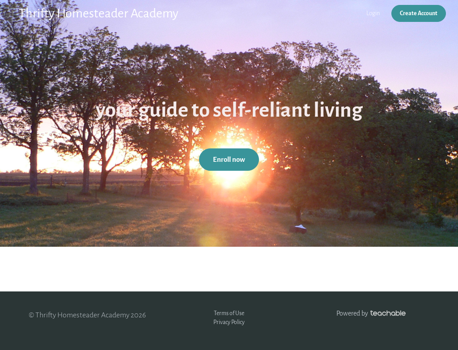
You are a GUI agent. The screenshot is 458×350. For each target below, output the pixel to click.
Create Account (418, 13)
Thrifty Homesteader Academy (98, 13)
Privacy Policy (229, 322)
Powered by (371, 313)
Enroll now (229, 159)
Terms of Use (229, 313)
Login (373, 13)
